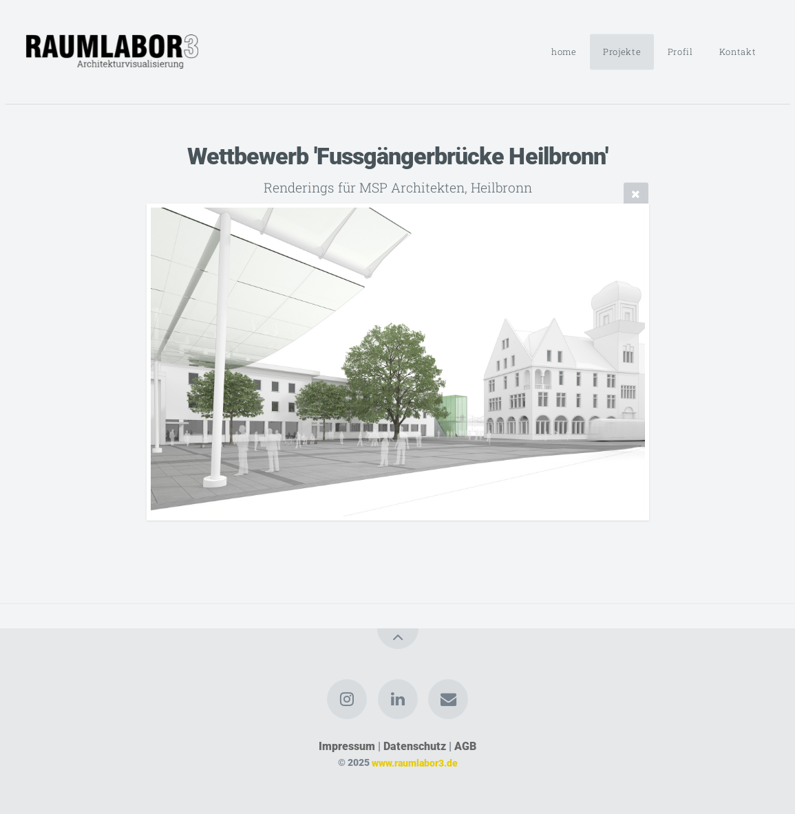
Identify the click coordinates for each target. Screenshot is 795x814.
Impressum (347, 746)
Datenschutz (414, 746)
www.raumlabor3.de (415, 763)
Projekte (622, 51)
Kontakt (737, 51)
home (564, 51)
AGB (465, 746)
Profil (680, 51)
